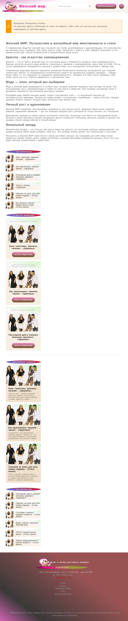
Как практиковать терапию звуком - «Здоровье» (23, 292)
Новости (62, 586)
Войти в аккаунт (106, 6)
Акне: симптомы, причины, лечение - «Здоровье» (23, 247)
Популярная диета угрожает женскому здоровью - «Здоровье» (23, 337)
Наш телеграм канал (62, 575)
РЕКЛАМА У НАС (64, 578)
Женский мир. (25, 7)
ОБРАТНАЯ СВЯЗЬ (62, 589)
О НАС (63, 591)
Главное (63, 583)
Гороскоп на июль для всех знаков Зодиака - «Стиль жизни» (23, 469)
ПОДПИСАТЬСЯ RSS (62, 594)
